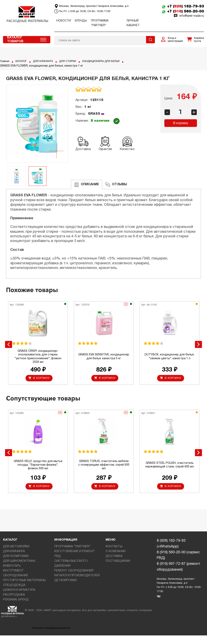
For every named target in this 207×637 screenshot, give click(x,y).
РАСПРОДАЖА (14, 596)
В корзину (180, 123)
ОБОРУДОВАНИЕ (15, 577)
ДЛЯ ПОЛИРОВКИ (16, 557)
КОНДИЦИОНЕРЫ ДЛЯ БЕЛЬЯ (108, 61)
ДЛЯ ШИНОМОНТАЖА (19, 562)
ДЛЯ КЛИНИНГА (46, 61)
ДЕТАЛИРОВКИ (65, 581)
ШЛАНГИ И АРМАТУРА (19, 591)
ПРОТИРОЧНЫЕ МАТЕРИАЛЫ (24, 581)
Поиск (150, 39)
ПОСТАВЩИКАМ (118, 562)
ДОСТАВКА (114, 557)
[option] (37, 123)
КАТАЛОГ (23, 61)
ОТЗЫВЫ (116, 184)
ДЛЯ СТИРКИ (72, 61)
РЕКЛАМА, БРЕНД (16, 601)
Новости (63, 21)
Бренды (81, 21)
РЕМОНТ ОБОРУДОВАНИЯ (73, 572)
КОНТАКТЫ (114, 548)
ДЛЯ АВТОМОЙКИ (16, 548)
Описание (86, 184)
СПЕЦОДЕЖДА (14, 586)
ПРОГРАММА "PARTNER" (72, 548)
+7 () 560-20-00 (185, 11)
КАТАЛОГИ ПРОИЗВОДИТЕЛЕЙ (77, 577)
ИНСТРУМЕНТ (13, 572)
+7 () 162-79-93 (185, 6)
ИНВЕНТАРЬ (12, 567)
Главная (5, 61)
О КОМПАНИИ (116, 553)
